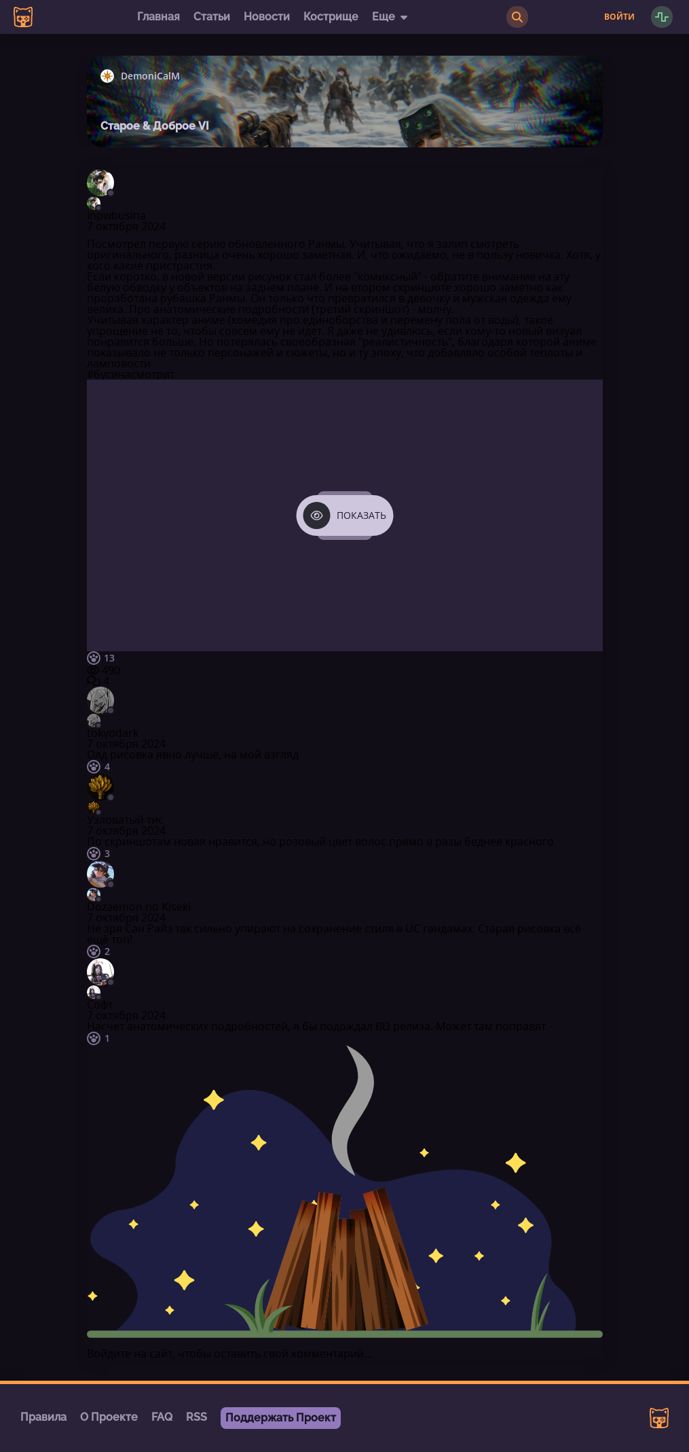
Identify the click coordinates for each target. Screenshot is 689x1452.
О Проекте (109, 1417)
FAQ (161, 1417)
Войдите (109, 1353)
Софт (100, 1004)
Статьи (211, 16)
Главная (158, 16)
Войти (619, 17)
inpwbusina (116, 215)
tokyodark (112, 732)
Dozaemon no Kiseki (139, 906)
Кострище (330, 16)
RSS (196, 1417)
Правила (43, 1417)
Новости (267, 16)
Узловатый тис (125, 819)
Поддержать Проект (280, 1417)
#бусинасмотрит (130, 374)
